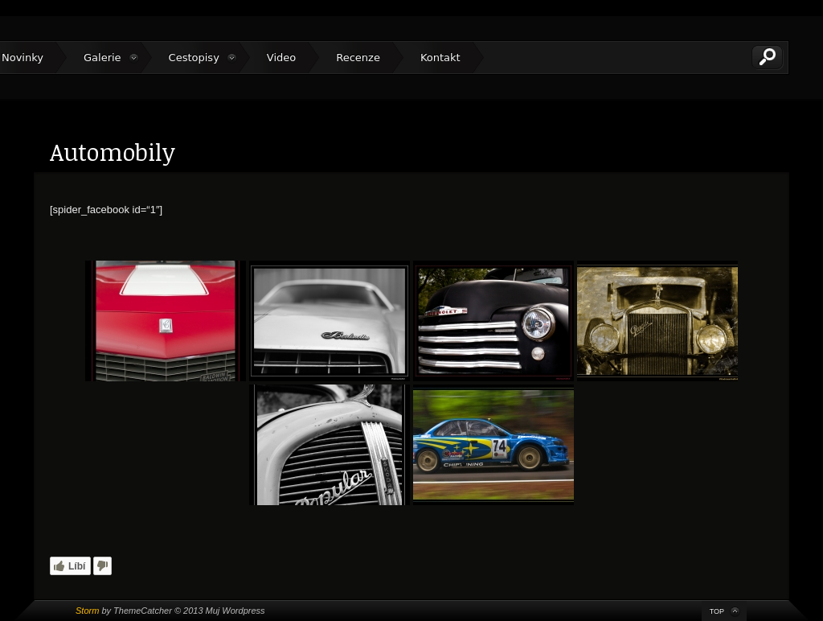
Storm (87, 610)
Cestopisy (194, 57)
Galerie (102, 57)
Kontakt (440, 57)
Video (281, 57)
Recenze (358, 57)
